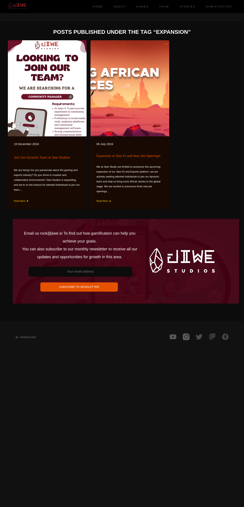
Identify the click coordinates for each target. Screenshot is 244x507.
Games (142, 6)
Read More (21, 201)
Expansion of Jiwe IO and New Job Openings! (128, 156)
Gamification (219, 6)
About (120, 6)
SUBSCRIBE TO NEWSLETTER (79, 286)
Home (98, 6)
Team (164, 6)
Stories (187, 6)
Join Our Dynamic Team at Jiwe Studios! (42, 157)
